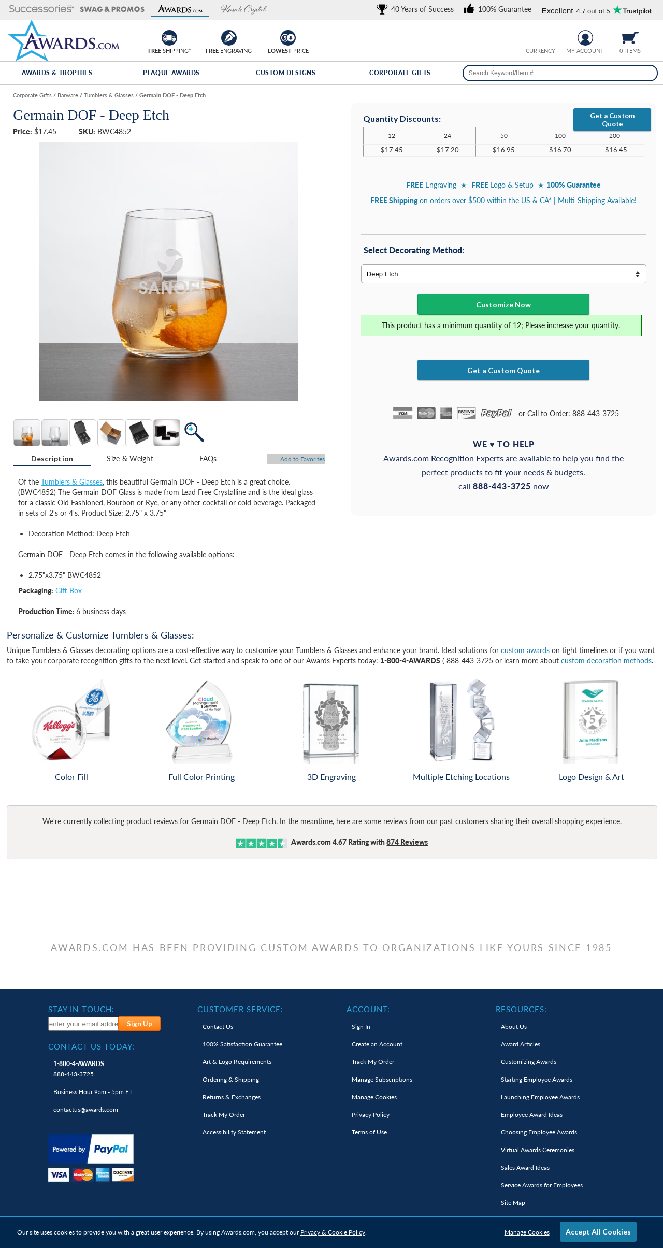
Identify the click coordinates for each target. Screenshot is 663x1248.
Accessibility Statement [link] (234, 1132)
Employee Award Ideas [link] (532, 1114)
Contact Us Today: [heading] (91, 1046)
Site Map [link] (513, 1203)
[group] (540, 36)
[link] (416, 9)
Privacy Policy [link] (371, 1114)
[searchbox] (560, 73)
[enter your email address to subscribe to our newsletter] (84, 1024)
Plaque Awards (171, 73)
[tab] (52, 458)
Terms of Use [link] (369, 1132)
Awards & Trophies (57, 73)
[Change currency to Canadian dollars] (548, 36)
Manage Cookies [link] (374, 1097)
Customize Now (503, 304)
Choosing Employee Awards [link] (539, 1132)
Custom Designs (285, 73)
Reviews (407, 842)
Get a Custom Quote (612, 119)
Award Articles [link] (520, 1044)
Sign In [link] (361, 1026)
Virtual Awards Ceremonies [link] (537, 1150)
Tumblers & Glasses (72, 481)
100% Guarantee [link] (242, 1044)
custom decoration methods (606, 660)
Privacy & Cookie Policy (332, 1232)
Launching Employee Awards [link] (540, 1097)
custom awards (525, 650)
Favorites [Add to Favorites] (302, 459)
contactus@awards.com (85, 1109)
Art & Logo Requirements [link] (237, 1062)
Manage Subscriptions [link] (382, 1079)
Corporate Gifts (400, 73)
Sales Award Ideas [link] (525, 1167)
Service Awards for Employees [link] (542, 1185)
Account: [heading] (368, 1009)
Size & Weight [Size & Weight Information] (130, 458)
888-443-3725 (78, 1069)
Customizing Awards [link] (528, 1062)
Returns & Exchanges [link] (232, 1097)
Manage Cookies (527, 1232)
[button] (41, 10)
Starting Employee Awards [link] (536, 1079)
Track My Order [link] (224, 1114)
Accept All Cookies (598, 1231)
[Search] (646, 73)
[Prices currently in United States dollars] (532, 36)
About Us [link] (514, 1026)
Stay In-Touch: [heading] (81, 1009)
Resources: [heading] (521, 1009)
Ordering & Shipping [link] (231, 1079)
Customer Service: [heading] (240, 1009)
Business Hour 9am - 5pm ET (93, 1092)
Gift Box (68, 590)
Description (52, 458)
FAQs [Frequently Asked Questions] (208, 458)
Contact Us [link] (218, 1026)
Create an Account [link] (377, 1044)
